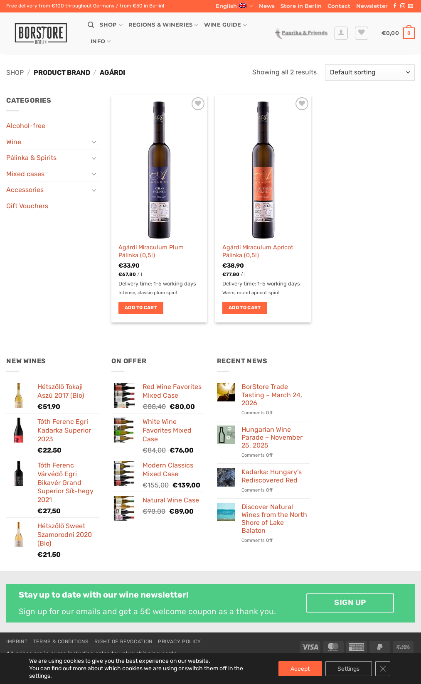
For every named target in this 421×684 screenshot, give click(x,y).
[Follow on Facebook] (394, 6)
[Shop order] (370, 72)
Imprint (16, 642)
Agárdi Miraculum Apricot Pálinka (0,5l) (257, 251)
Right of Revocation (123, 642)
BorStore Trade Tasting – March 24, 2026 (271, 394)
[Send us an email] (410, 6)
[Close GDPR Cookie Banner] (382, 668)
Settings (348, 668)
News (267, 6)
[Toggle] (94, 142)
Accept (299, 668)
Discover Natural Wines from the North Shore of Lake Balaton (274, 519)
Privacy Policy (179, 642)
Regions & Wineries (163, 25)
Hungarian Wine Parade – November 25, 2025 (272, 437)
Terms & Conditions (61, 642)
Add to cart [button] (141, 307)
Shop (111, 25)
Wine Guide (225, 25)
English (234, 6)
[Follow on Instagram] (402, 6)
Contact (338, 6)
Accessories (25, 190)
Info (101, 41)
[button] (372, 6)
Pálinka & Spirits (31, 158)
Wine (13, 142)
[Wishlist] (361, 33)
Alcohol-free (25, 126)
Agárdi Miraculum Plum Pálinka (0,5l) (151, 251)
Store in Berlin (301, 6)
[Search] (91, 25)
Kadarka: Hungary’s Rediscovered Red (271, 476)
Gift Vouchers (27, 206)
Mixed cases (25, 174)
